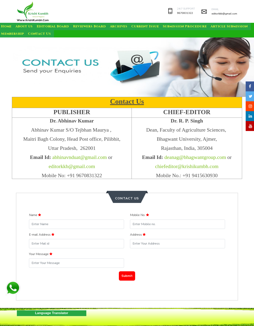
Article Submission (229, 26)
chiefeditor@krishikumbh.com (186, 166)
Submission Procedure (185, 26)
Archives (118, 26)
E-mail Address (41, 234)
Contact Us (39, 34)
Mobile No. (139, 215)
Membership (12, 34)
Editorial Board (53, 26)
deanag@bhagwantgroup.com (195, 157)
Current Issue (145, 26)
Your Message (40, 254)
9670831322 (185, 13)
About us (24, 26)
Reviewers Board (89, 26)
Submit (127, 276)
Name (35, 215)
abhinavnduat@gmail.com (79, 157)
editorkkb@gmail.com (224, 13)
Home (6, 26)
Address (138, 234)
